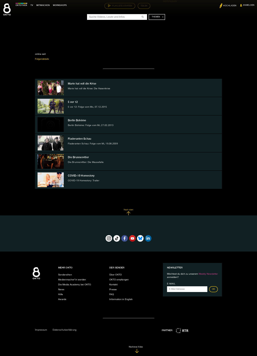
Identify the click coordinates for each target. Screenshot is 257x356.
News (61, 289)
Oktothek (21, 5)
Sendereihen (65, 275)
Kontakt (113, 284)
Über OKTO (115, 275)
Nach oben (128, 212)
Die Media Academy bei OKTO (74, 284)
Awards (62, 299)
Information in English (121, 299)
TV (31, 5)
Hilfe (60, 294)
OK (213, 289)
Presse (113, 289)
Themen (157, 17)
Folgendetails (42, 59)
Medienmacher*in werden (72, 280)
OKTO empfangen (119, 280)
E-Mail (171, 284)
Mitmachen (43, 5)
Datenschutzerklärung (64, 330)
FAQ (111, 294)
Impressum (41, 330)
